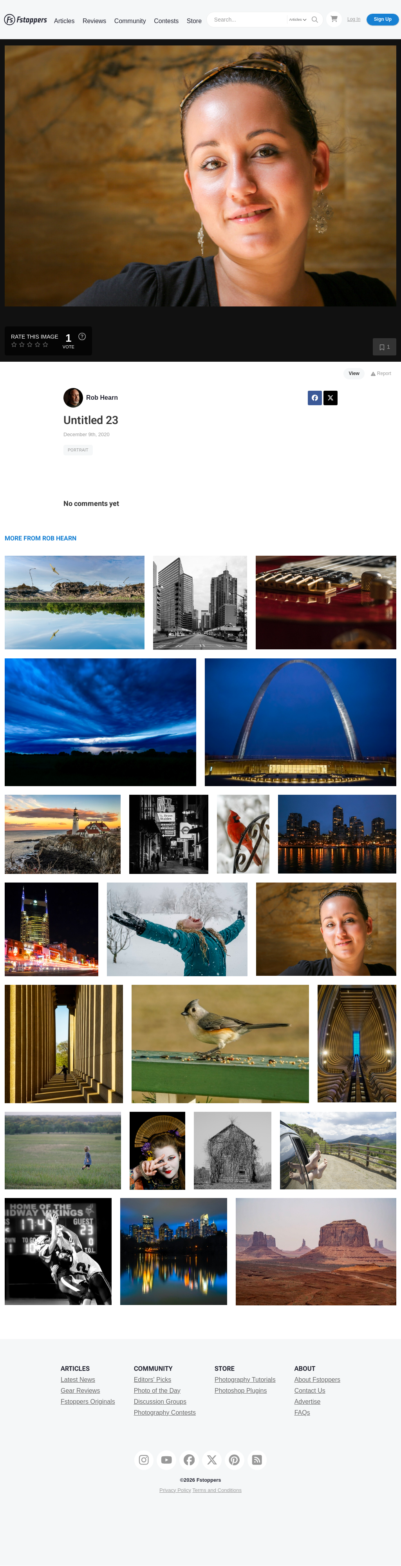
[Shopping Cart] (334, 19)
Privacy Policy (175, 1490)
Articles (64, 21)
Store (194, 21)
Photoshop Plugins (241, 1390)
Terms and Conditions (217, 1490)
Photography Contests (165, 1412)
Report (381, 373)
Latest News (78, 1379)
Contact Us (309, 1390)
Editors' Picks (153, 1379)
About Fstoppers (317, 1379)
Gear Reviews (80, 1390)
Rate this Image (34, 337)
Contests (166, 21)
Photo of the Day (157, 1390)
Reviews (94, 21)
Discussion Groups (160, 1401)
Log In (353, 19)
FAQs (302, 1412)
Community (130, 21)
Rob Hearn (102, 397)
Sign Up (383, 19)
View (354, 373)
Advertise (307, 1401)
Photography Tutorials (245, 1379)
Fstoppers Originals (88, 1401)
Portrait (78, 450)
